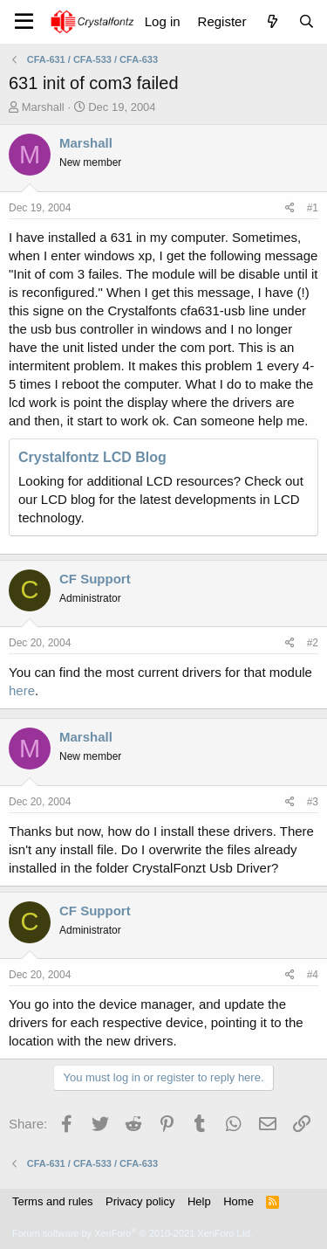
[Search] (307, 21)
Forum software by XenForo (132, 1233)
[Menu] (23, 22)
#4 (312, 975)
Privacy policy (140, 1201)
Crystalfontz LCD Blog (92, 457)
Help (199, 1201)
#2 (312, 643)
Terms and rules (52, 1201)
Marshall (43, 107)
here (22, 690)
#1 (312, 208)
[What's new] (272, 21)
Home (238, 1201)
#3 (312, 802)
